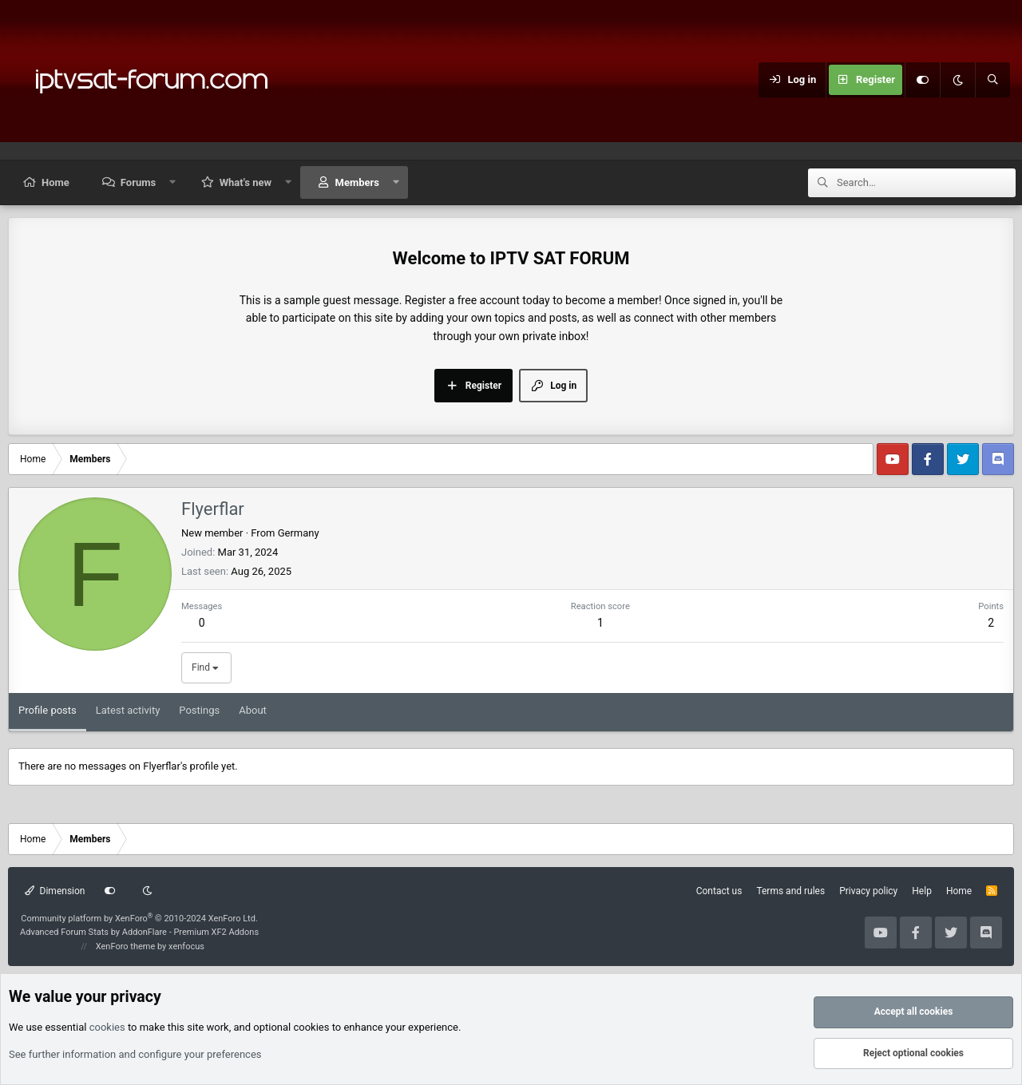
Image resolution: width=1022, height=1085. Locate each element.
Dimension (55, 891)
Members (357, 182)
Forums (138, 182)
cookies (107, 1027)
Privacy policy (868, 891)
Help (922, 891)
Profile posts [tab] (47, 710)
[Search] (992, 79)
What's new (245, 182)
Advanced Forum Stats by (139, 932)
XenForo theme (126, 946)
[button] (172, 182)
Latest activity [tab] (128, 710)
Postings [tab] (199, 710)
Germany (298, 533)
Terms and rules (790, 891)
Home (55, 182)
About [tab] (253, 710)
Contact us (719, 891)
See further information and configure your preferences (135, 1054)
